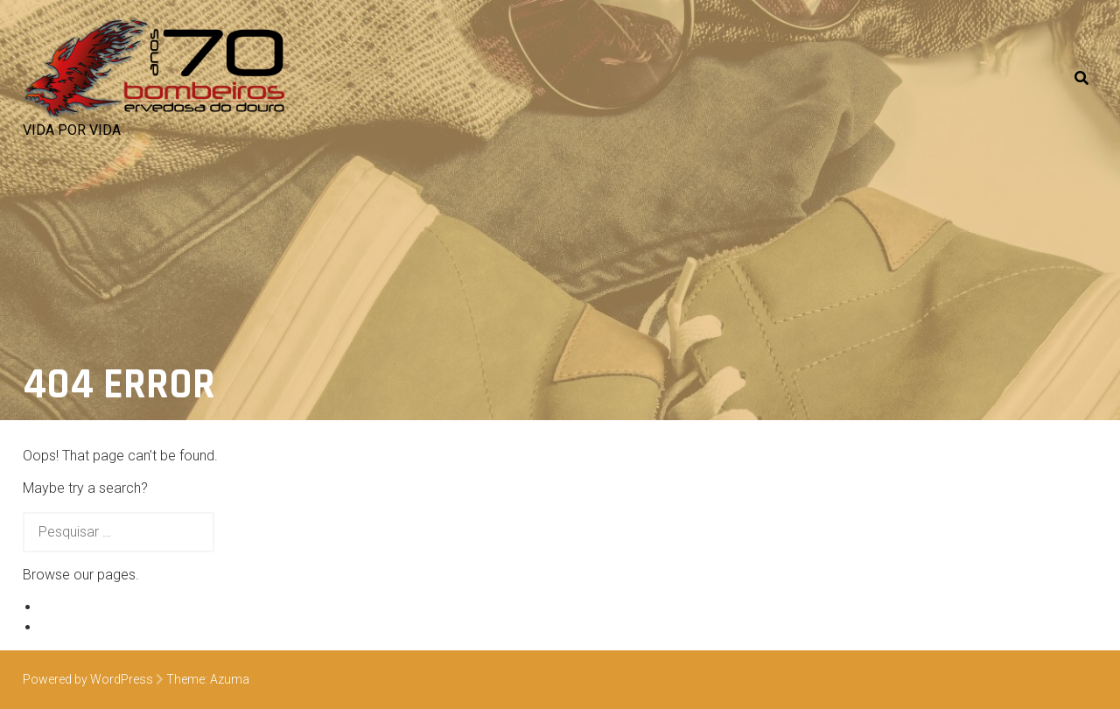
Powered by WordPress (88, 679)
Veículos (66, 627)
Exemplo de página (99, 607)
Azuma (229, 679)
